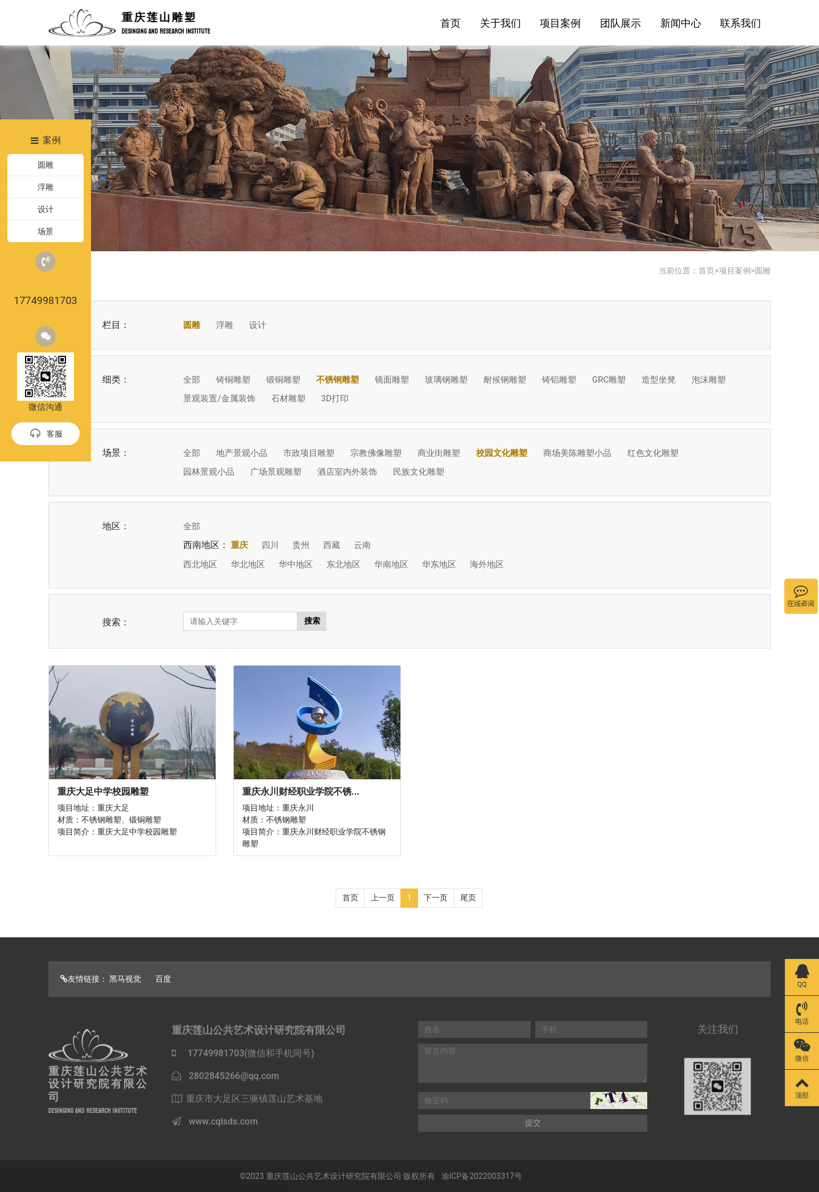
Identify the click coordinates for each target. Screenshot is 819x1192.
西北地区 (200, 564)
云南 (362, 545)
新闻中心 (680, 23)
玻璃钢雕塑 (446, 380)
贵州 (300, 545)
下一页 (436, 897)
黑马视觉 (125, 978)
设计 (257, 325)
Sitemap (542, 1176)
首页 (450, 23)
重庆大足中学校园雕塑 (102, 791)
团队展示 (620, 23)
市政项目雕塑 (308, 453)
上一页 (383, 897)
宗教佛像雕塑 (376, 453)
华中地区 (296, 564)
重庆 (239, 545)
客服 (46, 434)
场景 (45, 231)
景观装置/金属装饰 (219, 398)
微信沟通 (45, 369)
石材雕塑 (288, 398)
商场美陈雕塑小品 (577, 453)
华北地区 (248, 564)
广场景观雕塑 (275, 472)
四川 (270, 545)
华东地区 (439, 564)
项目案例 (560, 23)
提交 (533, 1122)
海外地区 (487, 564)
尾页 (468, 897)
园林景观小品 (208, 472)
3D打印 (334, 398)
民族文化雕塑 (418, 472)
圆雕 (763, 270)
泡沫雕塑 (709, 380)
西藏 (331, 545)
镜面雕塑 (392, 380)
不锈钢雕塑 (337, 380)
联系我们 (740, 23)
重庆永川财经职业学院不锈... (300, 791)
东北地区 (343, 564)
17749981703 (45, 278)
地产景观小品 (241, 453)
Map (572, 1176)
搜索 (312, 620)
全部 (191, 380)
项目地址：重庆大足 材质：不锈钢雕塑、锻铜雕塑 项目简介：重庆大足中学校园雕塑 (117, 819)
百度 (163, 978)
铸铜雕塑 (233, 380)
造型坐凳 (659, 380)
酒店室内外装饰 (347, 472)
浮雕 (224, 325)
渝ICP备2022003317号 (481, 1176)
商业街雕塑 (438, 453)
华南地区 (391, 564)
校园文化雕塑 (501, 453)
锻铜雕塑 (283, 380)
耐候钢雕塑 (504, 380)
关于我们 (500, 23)
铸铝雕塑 (559, 380)
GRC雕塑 (609, 380)
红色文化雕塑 (653, 453)
